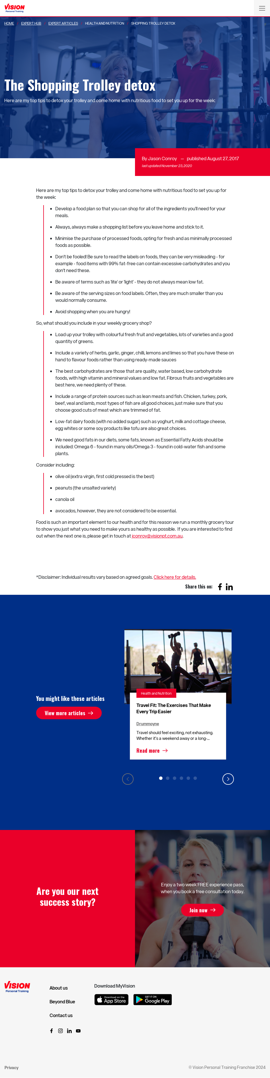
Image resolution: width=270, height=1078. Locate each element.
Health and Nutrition (156, 693)
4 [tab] (181, 778)
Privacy (11, 1067)
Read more (148, 750)
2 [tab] (167, 778)
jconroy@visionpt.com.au (157, 536)
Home (9, 23)
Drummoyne (147, 723)
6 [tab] (195, 778)
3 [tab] (174, 778)
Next (228, 779)
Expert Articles (63, 23)
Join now (198, 910)
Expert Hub (31, 23)
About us (59, 988)
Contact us (61, 1015)
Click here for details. (175, 577)
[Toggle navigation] (262, 8)
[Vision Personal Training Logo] (15, 8)
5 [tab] (188, 778)
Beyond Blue (62, 1001)
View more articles (65, 713)
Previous (128, 779)
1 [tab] (161, 778)
